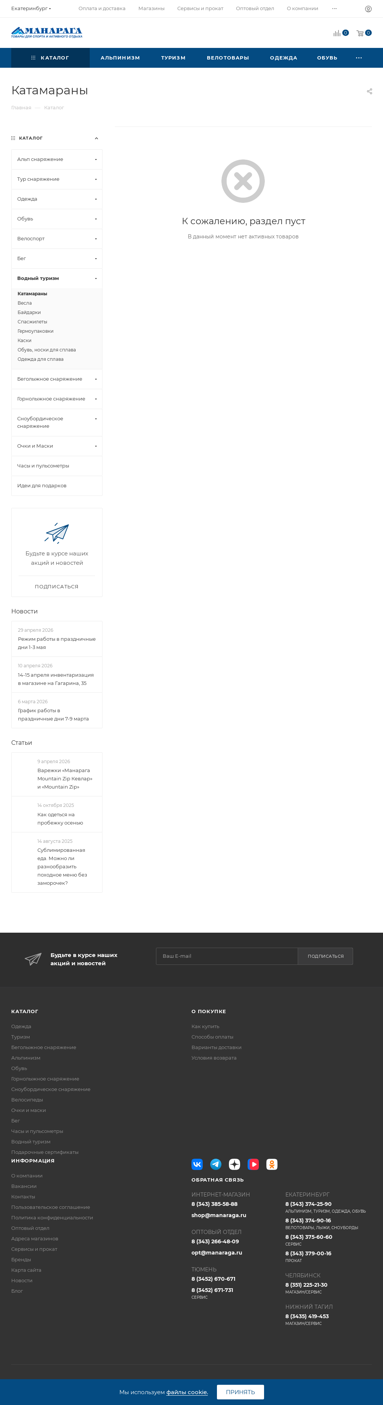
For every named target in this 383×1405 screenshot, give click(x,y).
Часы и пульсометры (37, 1131)
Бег (15, 1121)
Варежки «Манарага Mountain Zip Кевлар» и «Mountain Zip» (64, 778)
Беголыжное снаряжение (43, 1047)
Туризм (20, 1037)
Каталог (25, 1011)
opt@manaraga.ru (217, 1252)
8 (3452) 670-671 (213, 1279)
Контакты (23, 1197)
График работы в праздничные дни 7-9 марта (53, 714)
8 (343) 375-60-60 (328, 1240)
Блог (17, 1291)
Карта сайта (26, 1270)
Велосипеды (27, 1100)
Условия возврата (214, 1058)
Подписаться (326, 956)
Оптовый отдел (30, 1228)
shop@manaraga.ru (219, 1215)
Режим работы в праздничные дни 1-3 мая (57, 643)
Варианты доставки (217, 1047)
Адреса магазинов (34, 1238)
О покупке (209, 1011)
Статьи (21, 742)
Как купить (205, 1026)
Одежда (21, 1026)
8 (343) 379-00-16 (328, 1257)
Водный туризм (30, 1142)
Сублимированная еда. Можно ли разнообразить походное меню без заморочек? (62, 866)
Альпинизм (25, 1058)
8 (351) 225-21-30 (328, 1288)
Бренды (21, 1259)
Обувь (19, 1068)
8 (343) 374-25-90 (328, 1207)
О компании (27, 1176)
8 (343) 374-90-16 (328, 1224)
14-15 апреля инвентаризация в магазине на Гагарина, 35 (56, 679)
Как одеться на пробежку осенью (60, 818)
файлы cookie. (187, 1392)
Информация (33, 1161)
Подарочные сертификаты (45, 1152)
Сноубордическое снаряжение (51, 1089)
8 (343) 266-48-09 (215, 1241)
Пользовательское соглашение (50, 1207)
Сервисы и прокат (34, 1249)
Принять (240, 1392)
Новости (24, 611)
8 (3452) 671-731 (235, 1293)
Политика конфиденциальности (52, 1217)
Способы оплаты (212, 1037)
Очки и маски (28, 1110)
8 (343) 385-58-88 (215, 1204)
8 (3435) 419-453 (328, 1319)
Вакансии (24, 1186)
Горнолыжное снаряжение (45, 1079)
